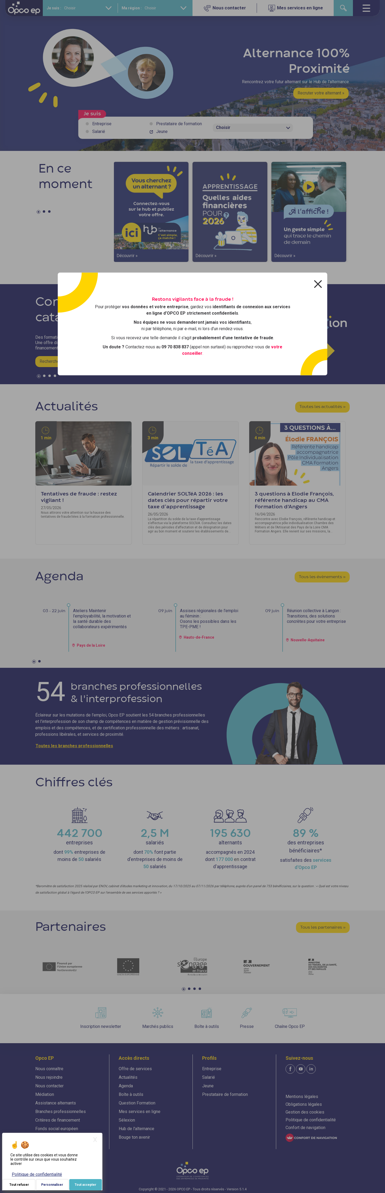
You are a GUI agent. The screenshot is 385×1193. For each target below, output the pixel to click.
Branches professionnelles (60, 1111)
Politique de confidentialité (311, 1119)
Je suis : (54, 8)
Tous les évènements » (322, 577)
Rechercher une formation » (65, 361)
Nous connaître (49, 1068)
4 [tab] (55, 377)
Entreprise (101, 123)
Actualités (128, 1077)
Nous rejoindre (49, 1077)
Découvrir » (127, 255)
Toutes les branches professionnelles (74, 745)
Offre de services (135, 1068)
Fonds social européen (56, 1128)
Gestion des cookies (305, 1112)
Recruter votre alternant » (321, 93)
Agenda (126, 1085)
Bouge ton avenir (134, 1137)
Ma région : (132, 8)
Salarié (98, 131)
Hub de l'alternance (136, 1128)
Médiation (44, 1094)
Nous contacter (49, 1085)
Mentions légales (302, 1096)
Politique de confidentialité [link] (37, 1174)
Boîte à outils (131, 1094)
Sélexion (127, 1120)
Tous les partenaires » (322, 927)
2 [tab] (44, 212)
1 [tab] (39, 212)
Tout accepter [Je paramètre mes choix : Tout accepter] (85, 1185)
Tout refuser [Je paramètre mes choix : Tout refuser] (19, 1185)
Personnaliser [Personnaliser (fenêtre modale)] (52, 1185)
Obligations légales (304, 1104)
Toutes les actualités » (322, 407)
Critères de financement (57, 1120)
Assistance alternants (55, 1103)
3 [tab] (50, 212)
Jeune (162, 131)
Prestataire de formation (179, 123)
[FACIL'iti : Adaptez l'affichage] (311, 1138)
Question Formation (137, 1103)
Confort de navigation (305, 1127)
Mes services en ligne (139, 1111)
